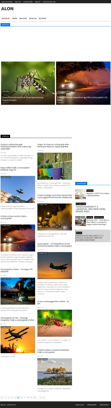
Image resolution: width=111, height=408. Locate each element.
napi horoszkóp (7, 2)
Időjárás (37, 2)
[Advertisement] (55, 44)
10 (34, 397)
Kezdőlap (6, 18)
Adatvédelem (104, 405)
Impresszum (79, 405)
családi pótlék (28, 2)
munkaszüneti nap (49, 2)
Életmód (42, 18)
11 (41, 397)
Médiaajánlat (91, 405)
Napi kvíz (18, 2)
